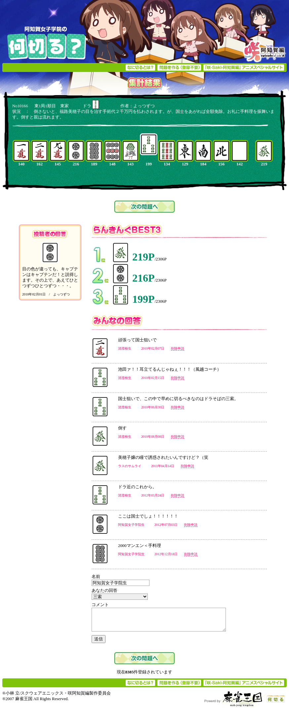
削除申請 (177, 348)
